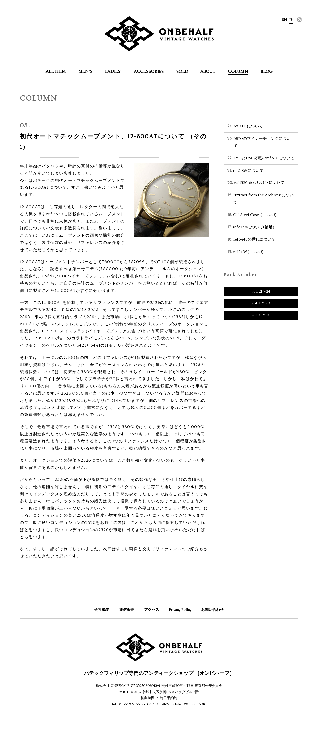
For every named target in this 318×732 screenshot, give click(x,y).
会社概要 (100, 609)
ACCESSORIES (149, 71)
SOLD (182, 71)
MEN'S (85, 71)
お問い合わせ (214, 609)
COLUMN (238, 71)
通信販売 (125, 609)
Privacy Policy (181, 609)
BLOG (267, 71)
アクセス (151, 609)
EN (284, 19)
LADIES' (113, 71)
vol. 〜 (260, 291)
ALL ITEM (56, 71)
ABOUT (207, 71)
